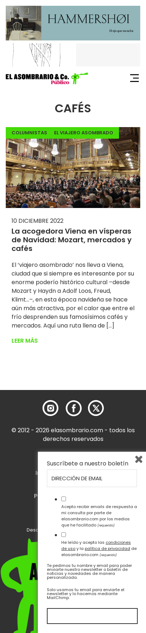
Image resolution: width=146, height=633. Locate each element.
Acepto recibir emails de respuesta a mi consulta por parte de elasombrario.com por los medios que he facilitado (99, 516)
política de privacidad (107, 548)
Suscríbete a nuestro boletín (87, 464)
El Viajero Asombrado (83, 132)
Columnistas (29, 132)
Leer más (25, 341)
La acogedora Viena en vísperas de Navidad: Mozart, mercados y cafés (72, 239)
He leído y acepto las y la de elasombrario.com (99, 548)
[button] (47, 78)
